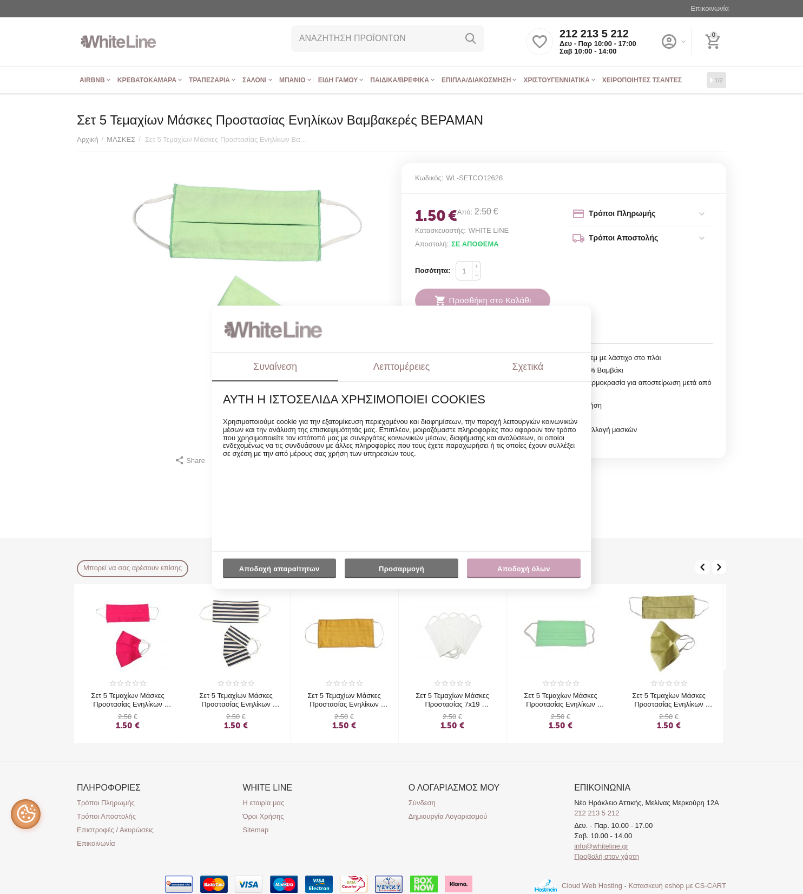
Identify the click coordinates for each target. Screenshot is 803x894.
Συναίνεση (275, 366)
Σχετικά (528, 366)
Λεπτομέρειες (401, 366)
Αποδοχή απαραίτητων (279, 569)
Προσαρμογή (401, 571)
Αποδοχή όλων (523, 569)
